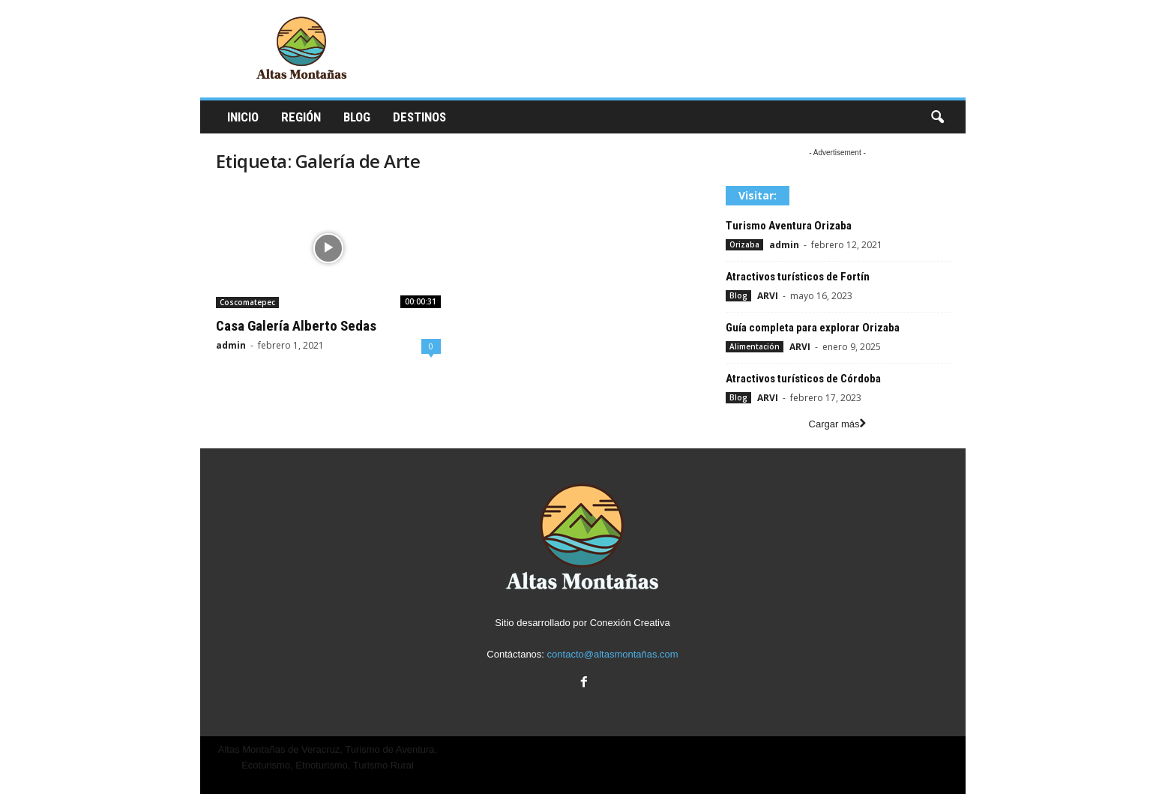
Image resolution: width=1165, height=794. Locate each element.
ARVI (767, 295)
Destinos (419, 116)
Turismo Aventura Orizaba (789, 225)
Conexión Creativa (630, 622)
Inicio (243, 116)
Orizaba (744, 244)
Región (301, 116)
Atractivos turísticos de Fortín (798, 276)
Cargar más (838, 424)
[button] (937, 117)
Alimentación (754, 346)
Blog (356, 116)
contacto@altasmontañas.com (612, 654)
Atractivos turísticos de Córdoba (803, 378)
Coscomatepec (247, 302)
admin (231, 345)
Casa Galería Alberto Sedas (296, 325)
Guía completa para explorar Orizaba (813, 327)
